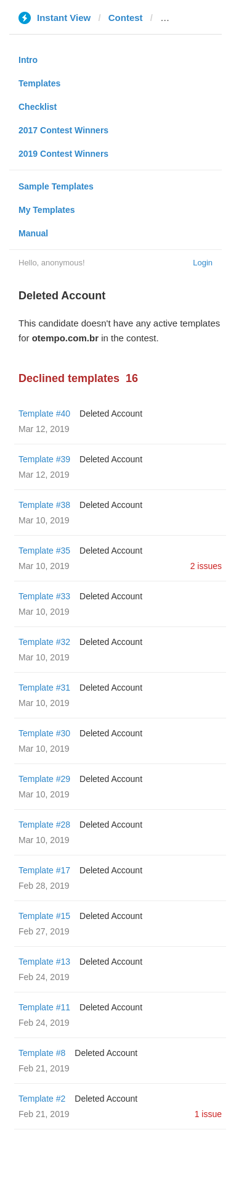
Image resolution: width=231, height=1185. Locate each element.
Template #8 (41, 1053)
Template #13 (44, 962)
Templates (39, 83)
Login (203, 262)
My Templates (46, 210)
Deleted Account (110, 413)
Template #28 (44, 825)
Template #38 (44, 505)
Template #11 (44, 1007)
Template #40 (44, 413)
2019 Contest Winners (63, 154)
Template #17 (44, 870)
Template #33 (44, 596)
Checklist (37, 107)
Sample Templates (56, 186)
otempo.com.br (193, 17)
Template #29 (44, 779)
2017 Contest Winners (63, 130)
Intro (28, 60)
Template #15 (44, 916)
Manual (33, 233)
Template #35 (44, 550)
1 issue (208, 1114)
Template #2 (41, 1099)
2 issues (206, 566)
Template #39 (44, 459)
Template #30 (44, 733)
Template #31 (44, 687)
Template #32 (44, 642)
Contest (125, 17)
